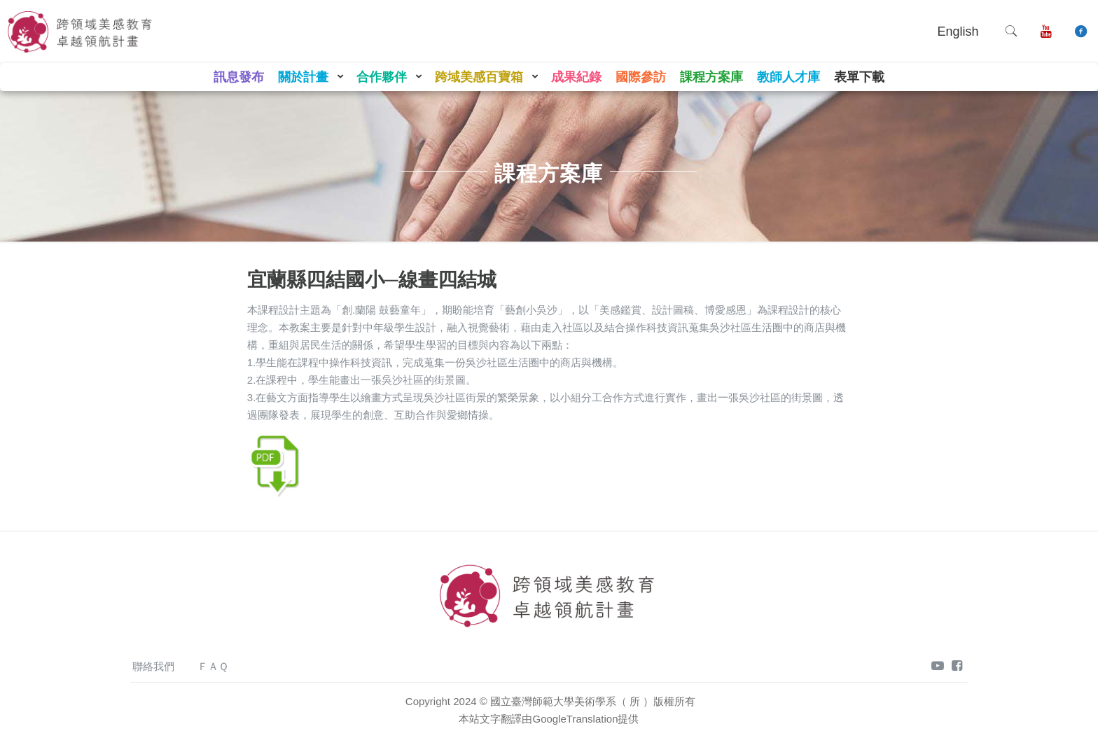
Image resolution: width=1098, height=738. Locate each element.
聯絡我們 (153, 666)
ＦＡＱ (212, 666)
